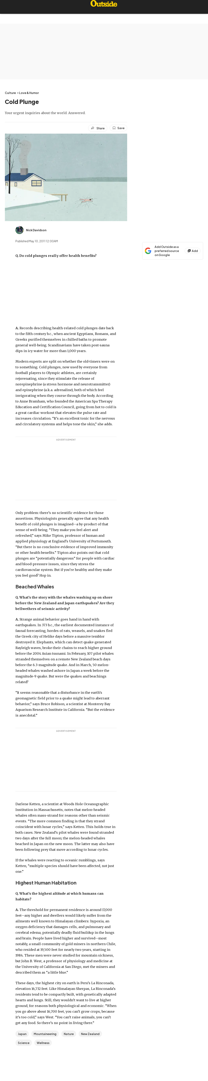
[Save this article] (118, 128)
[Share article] (97, 128)
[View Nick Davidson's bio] (31, 230)
